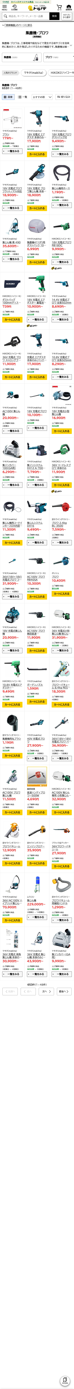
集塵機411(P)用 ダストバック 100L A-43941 (37, 244)
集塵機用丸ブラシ (11, 738)
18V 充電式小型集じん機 (60, 412)
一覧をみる (13, 151)
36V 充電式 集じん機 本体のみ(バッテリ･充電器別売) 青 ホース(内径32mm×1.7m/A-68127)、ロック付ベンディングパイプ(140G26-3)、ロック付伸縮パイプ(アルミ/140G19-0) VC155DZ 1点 (37, 956)
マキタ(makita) (33, 72)
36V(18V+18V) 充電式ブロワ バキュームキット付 (61, 740)
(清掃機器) (37, 37)
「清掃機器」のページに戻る (17, 25)
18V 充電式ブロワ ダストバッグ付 (61, 136)
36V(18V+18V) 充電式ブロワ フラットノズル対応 (12, 578)
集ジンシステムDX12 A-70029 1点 (36, 467)
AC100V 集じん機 (11, 412)
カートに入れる (37, 154)
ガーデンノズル (35, 685)
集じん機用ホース (61, 188)
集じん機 (31, 900)
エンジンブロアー (36, 846)
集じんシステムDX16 (34, 524)
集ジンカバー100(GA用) (9, 466)
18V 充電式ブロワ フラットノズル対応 (12, 189)
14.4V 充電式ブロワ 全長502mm (61, 301)
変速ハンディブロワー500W (36, 794)
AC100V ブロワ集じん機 (11, 794)
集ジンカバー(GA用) (61, 955)
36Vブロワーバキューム (61, 847)
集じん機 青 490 (11, 242)
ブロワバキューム (11, 846)
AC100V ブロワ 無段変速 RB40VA (36, 632)
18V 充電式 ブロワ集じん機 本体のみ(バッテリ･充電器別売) (36, 190)
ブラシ (5, 134)
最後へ (62, 991)
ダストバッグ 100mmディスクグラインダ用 (11, 301)
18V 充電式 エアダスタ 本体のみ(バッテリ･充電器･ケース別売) (36, 136)
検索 (54, 16)
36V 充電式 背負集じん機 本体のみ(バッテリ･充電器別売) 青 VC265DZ (12, 956)
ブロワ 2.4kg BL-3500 (59, 524)
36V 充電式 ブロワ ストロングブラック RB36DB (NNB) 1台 (11, 359)
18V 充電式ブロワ (37, 411)
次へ (44, 991)
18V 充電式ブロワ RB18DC (61, 243)
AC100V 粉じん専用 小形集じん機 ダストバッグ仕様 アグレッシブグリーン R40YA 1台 (61, 794)
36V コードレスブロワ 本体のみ (61, 466)
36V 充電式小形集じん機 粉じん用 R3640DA (61, 632)
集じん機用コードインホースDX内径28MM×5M (12, 524)
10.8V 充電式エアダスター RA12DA (12, 686)
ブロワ (55, 577)
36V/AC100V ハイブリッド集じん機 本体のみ (12, 902)
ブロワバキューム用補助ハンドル (61, 901)
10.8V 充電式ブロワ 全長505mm (61, 358)
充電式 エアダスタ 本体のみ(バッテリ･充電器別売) (36, 359)
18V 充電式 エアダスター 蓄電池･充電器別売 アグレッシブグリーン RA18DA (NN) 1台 (37, 301)
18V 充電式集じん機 (12, 632)
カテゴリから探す (67, 16)
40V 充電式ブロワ (36, 740)
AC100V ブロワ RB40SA (36, 578)
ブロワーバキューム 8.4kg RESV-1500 (61, 686)
